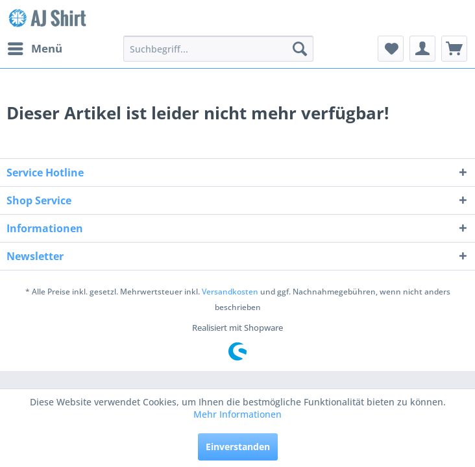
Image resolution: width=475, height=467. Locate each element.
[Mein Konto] (422, 49)
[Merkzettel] (391, 49)
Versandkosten (230, 291)
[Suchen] (299, 49)
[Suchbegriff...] (218, 49)
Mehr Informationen (237, 414)
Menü (35, 47)
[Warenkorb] (454, 49)
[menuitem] (34, 49)
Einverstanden (238, 446)
